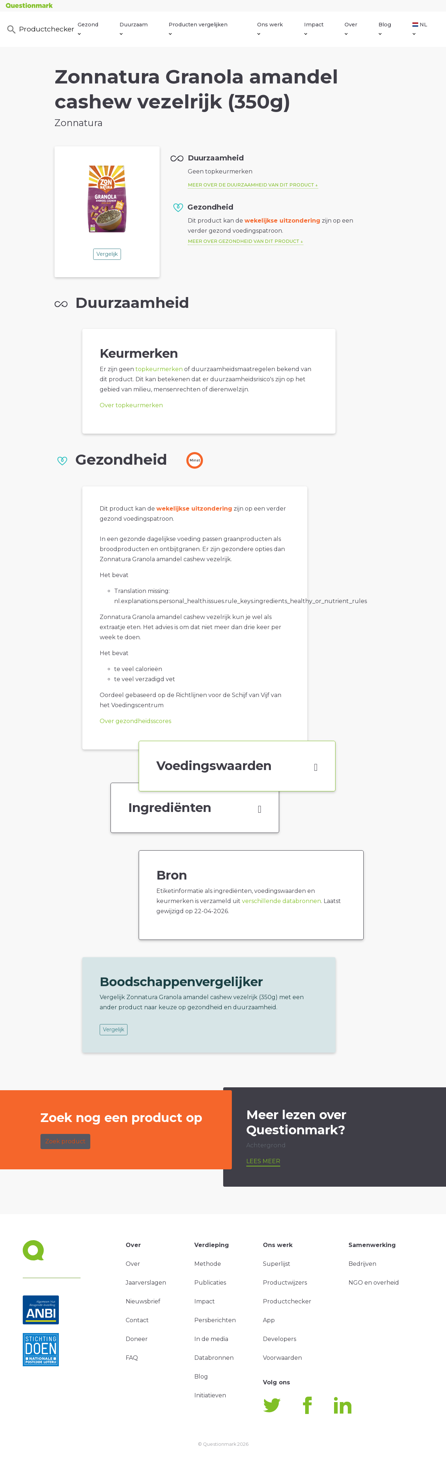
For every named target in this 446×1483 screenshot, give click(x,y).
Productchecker (40, 29)
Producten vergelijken (198, 28)
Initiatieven (210, 1395)
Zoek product (65, 1141)
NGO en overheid (373, 1282)
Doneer (137, 1339)
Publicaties (210, 1282)
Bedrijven (362, 1263)
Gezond (88, 28)
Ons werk (270, 28)
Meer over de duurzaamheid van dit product (251, 185)
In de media (211, 1339)
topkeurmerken (159, 369)
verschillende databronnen (281, 901)
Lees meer (263, 1161)
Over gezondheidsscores (135, 721)
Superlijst (276, 1263)
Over (351, 28)
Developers (279, 1339)
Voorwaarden (282, 1357)
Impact (314, 28)
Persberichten (215, 1320)
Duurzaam (134, 28)
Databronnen (214, 1357)
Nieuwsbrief (143, 1301)
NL (419, 28)
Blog (384, 28)
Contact (137, 1320)
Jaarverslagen (146, 1282)
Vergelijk (107, 254)
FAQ (132, 1357)
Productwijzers (285, 1282)
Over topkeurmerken (131, 405)
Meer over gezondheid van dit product (243, 241)
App (269, 1320)
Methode (207, 1263)
